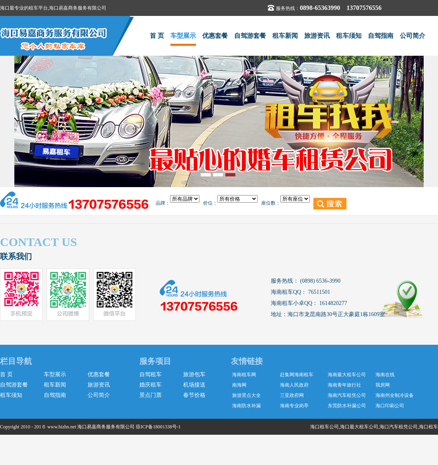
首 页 (157, 35)
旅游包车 (194, 374)
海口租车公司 (324, 427)
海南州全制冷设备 (394, 395)
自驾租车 (150, 374)
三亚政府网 (292, 395)
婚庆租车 (150, 385)
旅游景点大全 (246, 395)
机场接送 (194, 385)
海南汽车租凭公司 (347, 395)
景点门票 (150, 395)
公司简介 (412, 35)
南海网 (239, 385)
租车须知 (349, 35)
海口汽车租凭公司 (398, 427)
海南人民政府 (294, 385)
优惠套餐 (215, 35)
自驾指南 (380, 35)
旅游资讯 (317, 35)
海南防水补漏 (246, 405)
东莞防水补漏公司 (347, 405)
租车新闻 (285, 35)
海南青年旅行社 (344, 385)
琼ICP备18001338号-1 (158, 427)
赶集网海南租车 (296, 374)
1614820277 (332, 303)
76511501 (318, 292)
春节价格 (194, 395)
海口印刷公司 (389, 405)
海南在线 (385, 374)
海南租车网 (244, 374)
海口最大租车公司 (359, 427)
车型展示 (183, 35)
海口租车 (428, 427)
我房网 (382, 385)
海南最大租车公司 (347, 374)
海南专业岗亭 (294, 405)
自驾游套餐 (250, 35)
